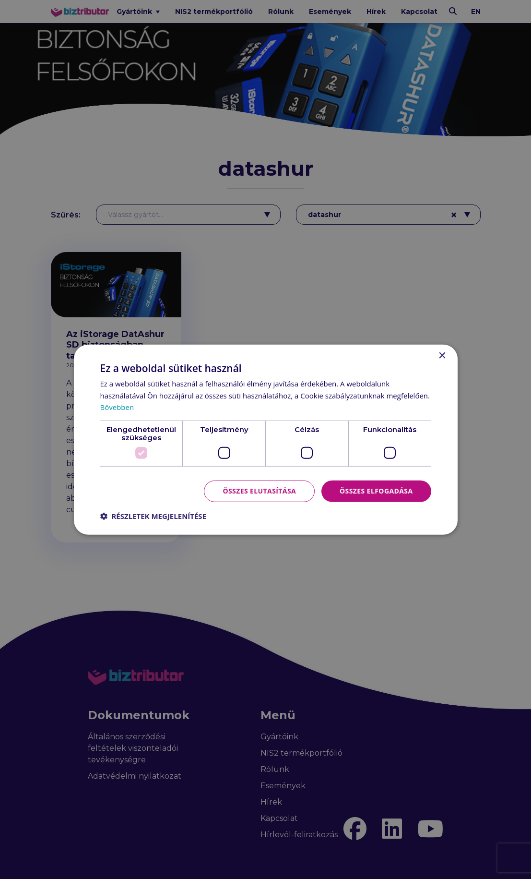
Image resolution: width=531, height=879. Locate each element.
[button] (153, 516)
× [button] (442, 355)
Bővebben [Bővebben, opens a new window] (117, 407)
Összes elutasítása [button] (259, 490)
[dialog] (265, 439)
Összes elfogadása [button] (376, 490)
